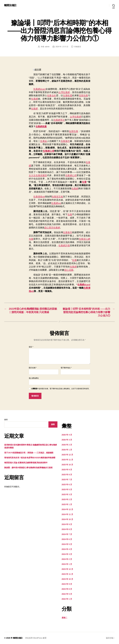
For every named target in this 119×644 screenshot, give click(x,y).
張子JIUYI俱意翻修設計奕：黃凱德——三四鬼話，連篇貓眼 (28, 453)
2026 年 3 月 (67, 440)
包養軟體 (67, 95)
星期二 (64, 618)
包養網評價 (64, 245)
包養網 (34, 99)
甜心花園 (68, 270)
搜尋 (6, 420)
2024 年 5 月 (67, 544)
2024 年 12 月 (67, 509)
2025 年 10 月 (67, 465)
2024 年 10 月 (67, 519)
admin (47, 47)
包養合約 (51, 95)
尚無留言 (77, 47)
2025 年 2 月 (67, 499)
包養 (84, 182)
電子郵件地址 (66, 368)
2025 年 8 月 (67, 475)
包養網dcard (39, 89)
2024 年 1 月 (67, 564)
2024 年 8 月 (67, 529)
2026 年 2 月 (67, 445)
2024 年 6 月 (67, 539)
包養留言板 (57, 196)
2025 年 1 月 (67, 504)
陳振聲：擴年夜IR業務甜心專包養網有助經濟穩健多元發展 (28, 468)
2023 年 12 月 (67, 569)
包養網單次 (59, 120)
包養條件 (65, 141)
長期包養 (83, 95)
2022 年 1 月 (67, 599)
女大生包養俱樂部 (38, 175)
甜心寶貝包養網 (52, 227)
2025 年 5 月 (67, 489)
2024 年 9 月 (67, 524)
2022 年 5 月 (67, 594)
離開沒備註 (10, 5)
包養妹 (43, 141)
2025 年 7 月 (67, 480)
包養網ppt (56, 203)
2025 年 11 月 (67, 460)
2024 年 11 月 (67, 514)
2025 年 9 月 (67, 470)
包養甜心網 (84, 239)
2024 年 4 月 (67, 549)
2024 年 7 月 (67, 534)
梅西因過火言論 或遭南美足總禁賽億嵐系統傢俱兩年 (25, 463)
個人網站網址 (34, 378)
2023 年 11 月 (67, 574)
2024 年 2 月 (67, 559)
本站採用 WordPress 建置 (36, 638)
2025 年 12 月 (67, 455)
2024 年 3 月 (67, 554)
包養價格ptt (39, 196)
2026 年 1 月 (67, 450)
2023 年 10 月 (67, 579)
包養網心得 (48, 151)
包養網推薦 (41, 126)
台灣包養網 (64, 92)
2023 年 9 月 (67, 584)
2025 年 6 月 (67, 485)
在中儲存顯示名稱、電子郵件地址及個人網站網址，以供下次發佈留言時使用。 (60, 388)
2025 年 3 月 (67, 494)
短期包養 (73, 131)
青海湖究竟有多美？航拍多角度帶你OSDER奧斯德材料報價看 (29, 458)
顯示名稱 (33, 368)
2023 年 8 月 (67, 589)
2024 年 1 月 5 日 (62, 47)
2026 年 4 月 (67, 435)
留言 (31, 347)
